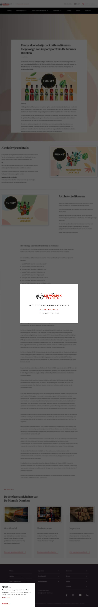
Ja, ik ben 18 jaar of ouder (47, 309)
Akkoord (5, 603)
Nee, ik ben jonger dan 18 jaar (49, 313)
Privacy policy (6, 597)
